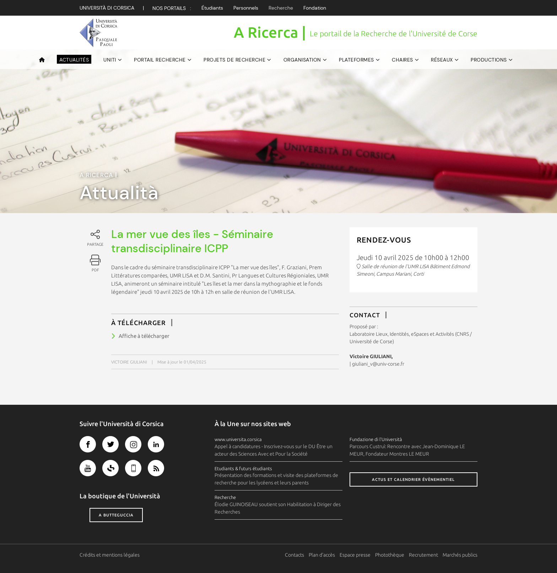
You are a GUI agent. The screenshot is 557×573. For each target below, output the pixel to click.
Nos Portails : (171, 8)
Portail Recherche (160, 60)
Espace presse (355, 555)
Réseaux (442, 60)
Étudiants (212, 8)
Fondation (314, 8)
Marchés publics (460, 555)
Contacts (294, 555)
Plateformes (356, 60)
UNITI (109, 60)
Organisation (302, 60)
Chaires (402, 60)
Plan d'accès (322, 555)
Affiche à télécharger (144, 336)
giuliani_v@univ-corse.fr (378, 364)
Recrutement (423, 555)
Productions (489, 60)
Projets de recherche (234, 60)
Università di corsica (107, 8)
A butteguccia (116, 515)
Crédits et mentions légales (110, 555)
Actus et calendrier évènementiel (413, 479)
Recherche (281, 8)
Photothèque (389, 555)
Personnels (245, 8)
